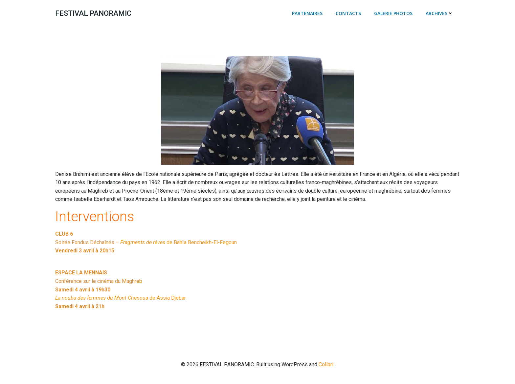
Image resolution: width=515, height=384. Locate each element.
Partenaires (307, 13)
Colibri (326, 364)
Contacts (348, 13)
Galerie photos (393, 13)
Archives (439, 13)
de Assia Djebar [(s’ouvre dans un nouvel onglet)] (120, 298)
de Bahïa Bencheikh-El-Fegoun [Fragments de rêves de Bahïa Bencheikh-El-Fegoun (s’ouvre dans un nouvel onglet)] (178, 242)
